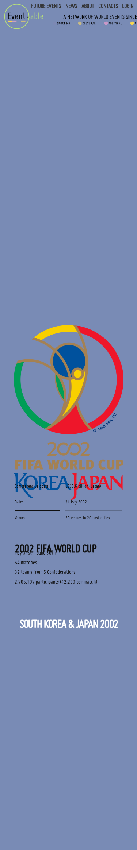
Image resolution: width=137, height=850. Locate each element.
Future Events (46, 6)
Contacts (108, 6)
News (71, 6)
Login (127, 6)
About (87, 6)
